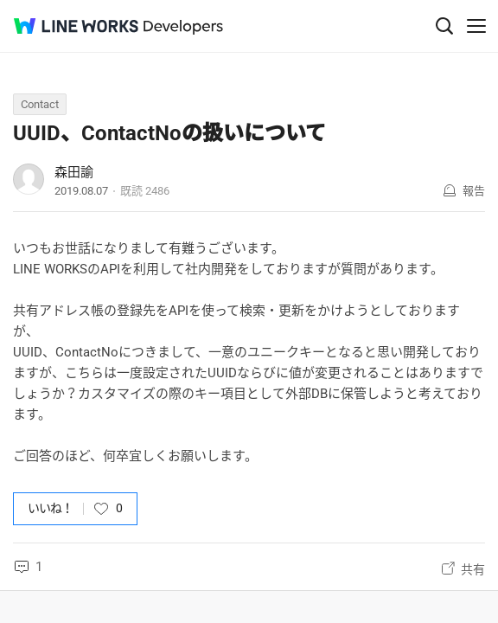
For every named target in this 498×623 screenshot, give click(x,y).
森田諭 (73, 172)
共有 (473, 569)
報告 (474, 190)
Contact (40, 104)
